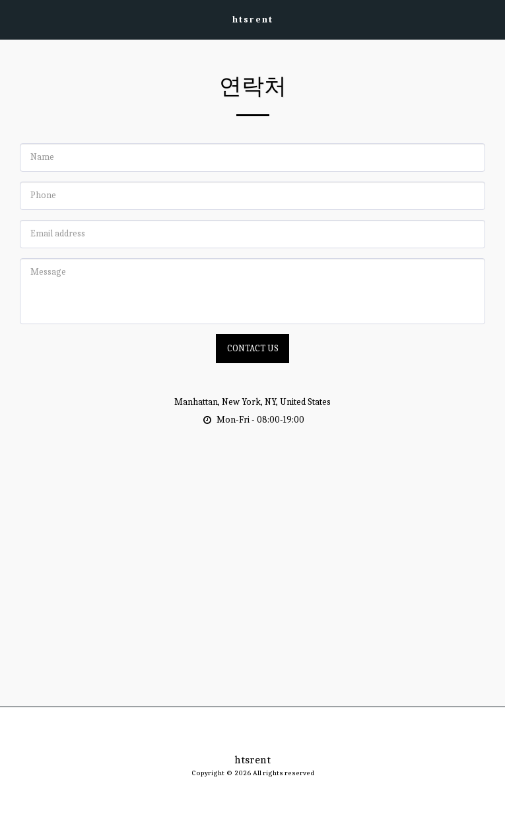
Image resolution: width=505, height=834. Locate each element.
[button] (14, 19)
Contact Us (253, 348)
